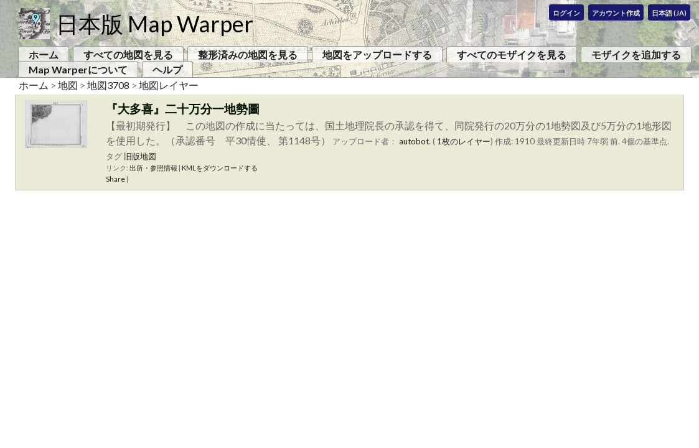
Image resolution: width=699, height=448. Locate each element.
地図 (68, 85)
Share (115, 179)
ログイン (566, 13)
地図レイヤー (169, 85)
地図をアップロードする (377, 54)
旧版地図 (140, 156)
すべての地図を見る (128, 54)
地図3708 (108, 85)
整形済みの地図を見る (248, 54)
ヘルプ (167, 69)
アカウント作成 (616, 13)
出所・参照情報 (153, 168)
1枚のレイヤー (463, 141)
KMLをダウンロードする (220, 168)
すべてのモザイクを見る (511, 54)
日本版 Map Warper (154, 23)
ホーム (44, 54)
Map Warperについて (78, 69)
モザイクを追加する (636, 54)
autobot (414, 141)
